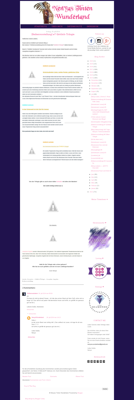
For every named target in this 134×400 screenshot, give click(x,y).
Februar (94, 185)
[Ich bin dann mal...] (97, 139)
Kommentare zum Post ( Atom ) (40, 380)
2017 (91, 69)
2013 (91, 192)
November (94, 83)
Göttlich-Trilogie (58, 45)
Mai (92, 177)
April (93, 180)
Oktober (94, 86)
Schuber (59, 181)
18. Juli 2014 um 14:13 (53, 317)
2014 (91, 78)
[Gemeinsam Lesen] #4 (98, 142)
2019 (91, 64)
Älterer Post (80, 376)
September (95, 88)
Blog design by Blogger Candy (35, 399)
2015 (91, 75)
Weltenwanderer (32, 293)
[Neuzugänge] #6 (96, 150)
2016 (91, 72)
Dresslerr (30, 279)
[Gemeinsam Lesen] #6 (98, 104)
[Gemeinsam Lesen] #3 (98, 152)
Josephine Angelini (27, 251)
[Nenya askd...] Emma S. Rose (100, 97)
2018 (91, 66)
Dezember (95, 80)
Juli (92, 94)
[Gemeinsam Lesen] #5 (98, 107)
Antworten (30, 309)
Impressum (92, 26)
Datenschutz (75, 26)
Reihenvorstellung (27, 281)
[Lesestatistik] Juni (97, 158)
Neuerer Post (26, 376)
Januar (93, 188)
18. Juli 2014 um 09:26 (45, 293)
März (93, 183)
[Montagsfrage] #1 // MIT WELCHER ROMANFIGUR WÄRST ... (100, 112)
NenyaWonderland (38, 317)
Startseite (40, 26)
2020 (91, 61)
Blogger (80, 393)
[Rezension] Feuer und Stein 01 (101, 171)
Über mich (57, 26)
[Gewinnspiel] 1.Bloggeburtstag (101, 122)
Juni (92, 174)
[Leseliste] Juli (95, 155)
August (93, 91)
